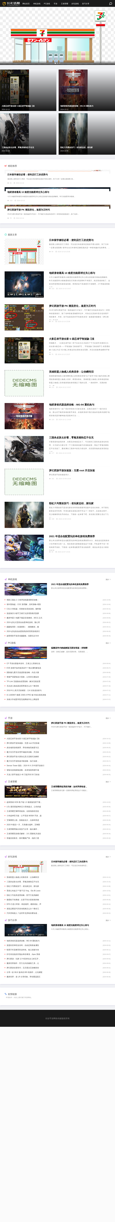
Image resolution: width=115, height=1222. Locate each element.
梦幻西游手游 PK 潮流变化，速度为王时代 (28, 405)
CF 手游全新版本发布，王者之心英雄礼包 (23, 859)
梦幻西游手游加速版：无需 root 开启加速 (72, 665)
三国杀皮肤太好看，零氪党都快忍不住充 (18, 147)
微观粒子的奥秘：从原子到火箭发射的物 (23, 1095)
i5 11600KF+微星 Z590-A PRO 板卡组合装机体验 (26, 890)
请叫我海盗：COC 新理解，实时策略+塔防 (24, 800)
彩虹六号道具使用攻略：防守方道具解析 (23, 1090)
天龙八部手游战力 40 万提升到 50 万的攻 (23, 970)
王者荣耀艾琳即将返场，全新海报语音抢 (23, 1006)
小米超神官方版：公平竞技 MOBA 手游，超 (24, 1011)
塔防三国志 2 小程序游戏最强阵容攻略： (23, 795)
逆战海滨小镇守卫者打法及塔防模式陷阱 (23, 809)
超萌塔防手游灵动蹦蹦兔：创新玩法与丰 (23, 831)
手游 (56, 4)
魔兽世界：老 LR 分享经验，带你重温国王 (23, 1172)
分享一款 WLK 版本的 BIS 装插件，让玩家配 (24, 1167)
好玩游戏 (75, 4)
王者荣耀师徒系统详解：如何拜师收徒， (69, 982)
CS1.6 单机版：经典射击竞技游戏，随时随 (24, 804)
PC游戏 (47, 4)
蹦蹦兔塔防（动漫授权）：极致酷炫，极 (23, 822)
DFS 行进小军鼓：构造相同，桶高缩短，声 (24, 1099)
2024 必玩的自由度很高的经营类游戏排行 (23, 827)
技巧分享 (86, 4)
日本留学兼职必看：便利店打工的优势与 (23, 60)
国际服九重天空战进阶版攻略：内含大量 (23, 868)
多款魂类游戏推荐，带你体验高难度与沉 (23, 943)
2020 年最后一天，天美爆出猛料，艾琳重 (23, 1020)
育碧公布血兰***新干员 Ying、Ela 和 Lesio (23, 1086)
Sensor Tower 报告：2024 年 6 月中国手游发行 (25, 961)
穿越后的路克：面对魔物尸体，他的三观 (23, 1033)
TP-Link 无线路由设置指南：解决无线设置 (23, 877)
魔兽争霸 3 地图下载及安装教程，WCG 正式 (24, 813)
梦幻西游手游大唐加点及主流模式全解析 (23, 952)
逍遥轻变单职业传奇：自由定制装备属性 (23, 1140)
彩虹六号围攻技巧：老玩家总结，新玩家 (76, 147)
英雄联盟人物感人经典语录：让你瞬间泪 (71, 567)
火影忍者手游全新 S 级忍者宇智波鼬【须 (18, 106)
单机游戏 (37, 4)
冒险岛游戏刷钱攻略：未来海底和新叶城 (23, 965)
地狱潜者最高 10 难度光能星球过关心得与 (28, 322)
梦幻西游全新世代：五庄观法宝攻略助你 (23, 1163)
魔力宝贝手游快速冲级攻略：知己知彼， (23, 956)
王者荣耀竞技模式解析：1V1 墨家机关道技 (24, 1029)
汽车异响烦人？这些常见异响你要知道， (23, 1108)
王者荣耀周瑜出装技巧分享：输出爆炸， (23, 1024)
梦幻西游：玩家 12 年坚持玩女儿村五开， (23, 1154)
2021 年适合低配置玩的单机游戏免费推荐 (72, 731)
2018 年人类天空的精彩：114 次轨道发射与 (24, 886)
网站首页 (26, 4)
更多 (108, 775)
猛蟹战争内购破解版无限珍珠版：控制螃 (69, 843)
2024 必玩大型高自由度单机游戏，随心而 (23, 818)
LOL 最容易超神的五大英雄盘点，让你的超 (24, 1002)
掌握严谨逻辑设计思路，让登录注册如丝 (23, 872)
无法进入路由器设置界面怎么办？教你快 (23, 881)
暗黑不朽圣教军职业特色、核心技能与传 (23, 1145)
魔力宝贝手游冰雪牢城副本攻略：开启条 (23, 947)
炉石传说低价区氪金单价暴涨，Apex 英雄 (23, 1149)
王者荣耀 (64, 4)
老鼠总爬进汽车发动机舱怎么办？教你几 (23, 1104)
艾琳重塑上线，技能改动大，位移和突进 (23, 1015)
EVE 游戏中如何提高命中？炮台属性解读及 (24, 863)
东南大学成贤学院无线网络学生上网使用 (23, 895)
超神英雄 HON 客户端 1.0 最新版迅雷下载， (24, 997)
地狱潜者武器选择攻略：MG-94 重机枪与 (76, 106)
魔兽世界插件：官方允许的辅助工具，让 (23, 1158)
